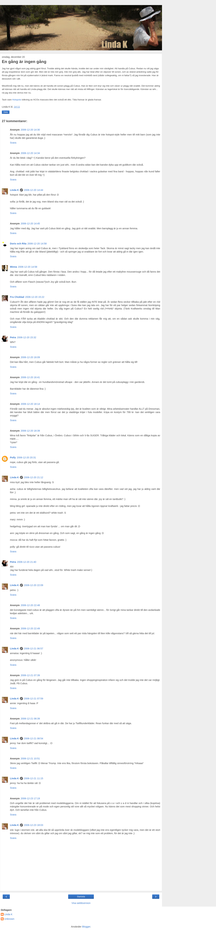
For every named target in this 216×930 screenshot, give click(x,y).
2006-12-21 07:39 (30, 675)
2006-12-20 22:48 (30, 605)
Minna (13, 266)
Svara (13, 142)
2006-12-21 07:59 (33, 698)
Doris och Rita (18, 243)
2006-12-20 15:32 (26, 337)
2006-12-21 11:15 (33, 778)
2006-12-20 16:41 (30, 377)
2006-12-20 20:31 (26, 457)
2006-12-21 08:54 (33, 738)
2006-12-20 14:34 (30, 153)
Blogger (86, 926)
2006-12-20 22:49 (30, 628)
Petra (13, 337)
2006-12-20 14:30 (30, 129)
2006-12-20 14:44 (33, 190)
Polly (13, 457)
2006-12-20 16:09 (30, 357)
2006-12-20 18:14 (30, 404)
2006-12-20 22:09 (33, 585)
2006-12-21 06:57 (33, 648)
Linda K (14, 190)
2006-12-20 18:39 (30, 430)
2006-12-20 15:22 (34, 297)
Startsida (81, 896)
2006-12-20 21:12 (33, 477)
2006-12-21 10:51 (30, 758)
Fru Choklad (17, 297)
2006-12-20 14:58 (37, 243)
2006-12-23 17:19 (30, 798)
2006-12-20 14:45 (30, 223)
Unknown (9, 919)
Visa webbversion (81, 903)
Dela (6, 112)
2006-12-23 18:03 (33, 825)
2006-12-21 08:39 (30, 718)
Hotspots (17, 99)
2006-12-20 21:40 (26, 562)
